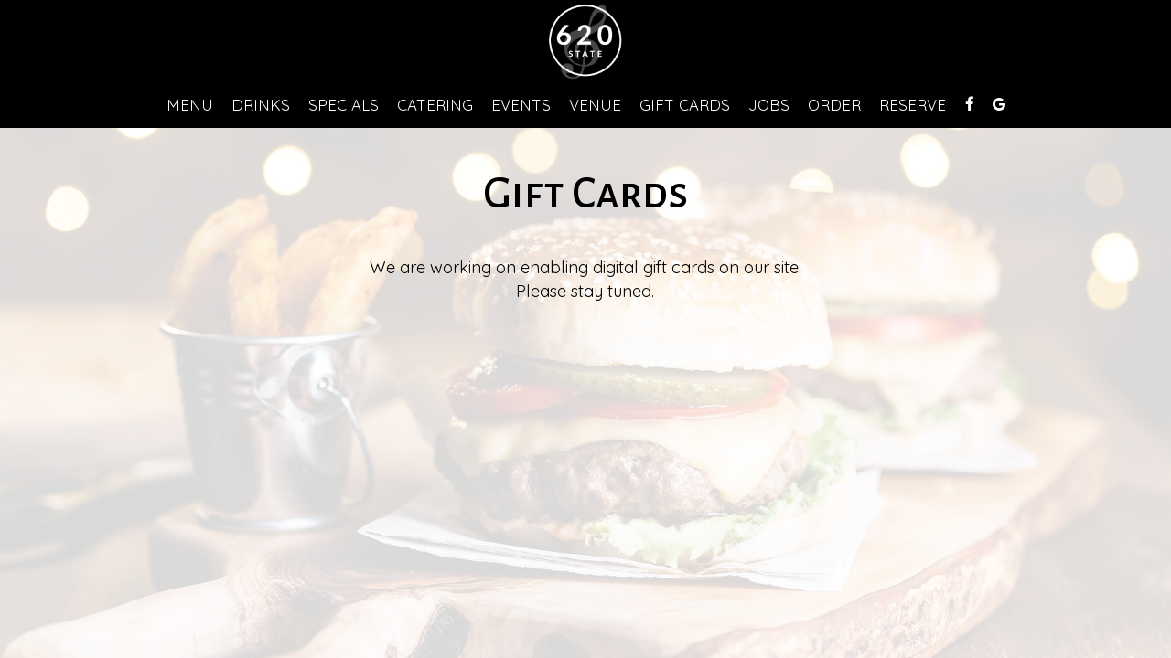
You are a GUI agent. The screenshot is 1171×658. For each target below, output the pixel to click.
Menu (190, 105)
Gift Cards (684, 105)
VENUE (595, 105)
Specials (343, 105)
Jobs (769, 105)
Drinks (260, 105)
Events (521, 105)
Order (834, 105)
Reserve (912, 105)
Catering (435, 105)
